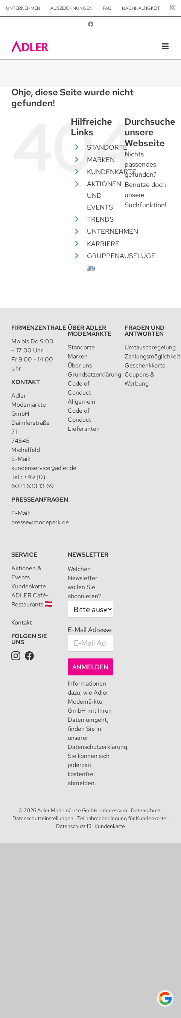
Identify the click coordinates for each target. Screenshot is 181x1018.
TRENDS (100, 219)
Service (24, 555)
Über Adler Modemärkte (89, 331)
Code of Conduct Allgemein (81, 393)
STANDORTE (107, 147)
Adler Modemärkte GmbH (67, 810)
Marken (78, 356)
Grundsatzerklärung (94, 374)
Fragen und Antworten (144, 331)
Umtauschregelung (150, 347)
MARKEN (101, 159)
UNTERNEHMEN (112, 231)
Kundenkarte (28, 586)
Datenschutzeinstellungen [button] (42, 818)
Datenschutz (145, 810)
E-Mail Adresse (90, 629)
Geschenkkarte (145, 365)
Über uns (80, 365)
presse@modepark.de (40, 522)
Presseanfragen (39, 500)
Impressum (114, 810)
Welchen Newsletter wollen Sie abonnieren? (84, 582)
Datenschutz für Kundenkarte (90, 826)
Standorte (81, 347)
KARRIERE (103, 243)
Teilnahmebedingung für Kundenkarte (121, 818)
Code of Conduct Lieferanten (84, 420)
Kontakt (25, 382)
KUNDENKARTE (111, 171)
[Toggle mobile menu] (166, 46)
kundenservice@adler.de (43, 468)
